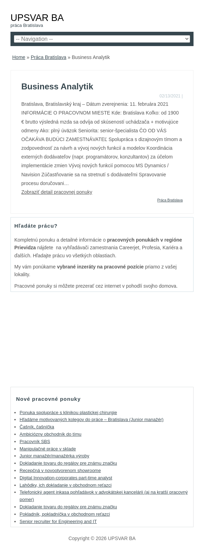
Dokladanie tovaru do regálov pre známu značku (68, 463)
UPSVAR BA (37, 18)
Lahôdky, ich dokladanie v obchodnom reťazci (65, 485)
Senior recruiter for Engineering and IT (58, 521)
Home (18, 57)
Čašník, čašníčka (37, 426)
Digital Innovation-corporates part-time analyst (66, 477)
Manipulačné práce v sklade (48, 448)
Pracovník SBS (35, 441)
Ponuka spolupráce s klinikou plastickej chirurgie (68, 412)
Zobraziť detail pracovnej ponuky (56, 192)
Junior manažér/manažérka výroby (54, 455)
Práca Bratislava (48, 57)
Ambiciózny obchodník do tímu (50, 434)
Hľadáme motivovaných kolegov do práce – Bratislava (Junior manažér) (91, 419)
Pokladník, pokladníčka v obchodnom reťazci (65, 514)
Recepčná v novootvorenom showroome (60, 470)
